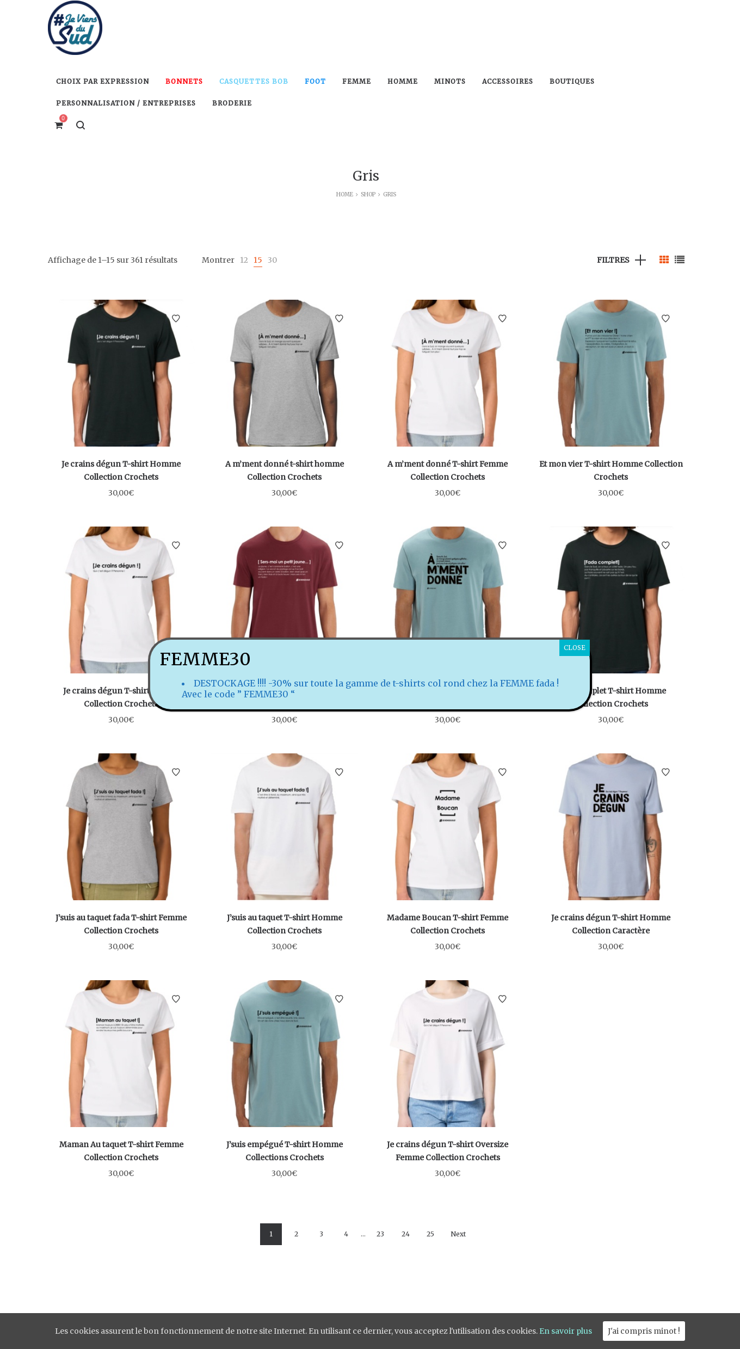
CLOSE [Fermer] (574, 647)
